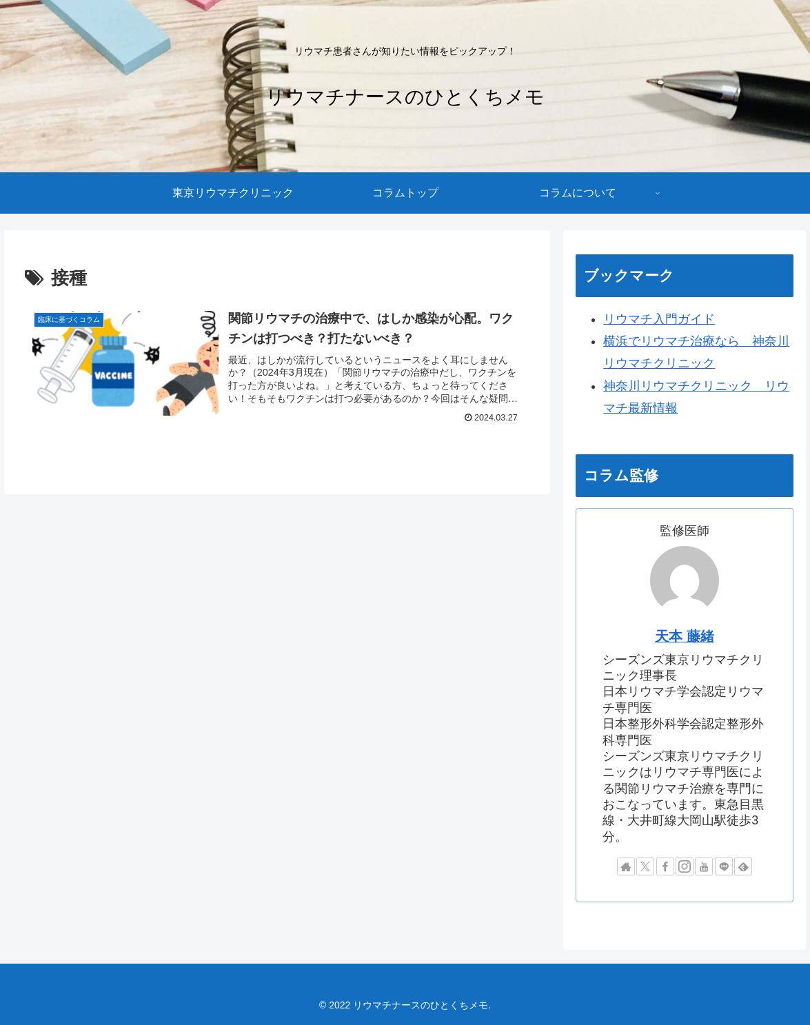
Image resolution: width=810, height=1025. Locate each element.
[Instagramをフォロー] (684, 866)
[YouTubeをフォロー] (704, 866)
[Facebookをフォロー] (665, 866)
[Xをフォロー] (645, 866)
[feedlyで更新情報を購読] (743, 866)
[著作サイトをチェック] (626, 866)
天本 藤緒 (684, 636)
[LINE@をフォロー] (724, 866)
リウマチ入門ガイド (659, 319)
